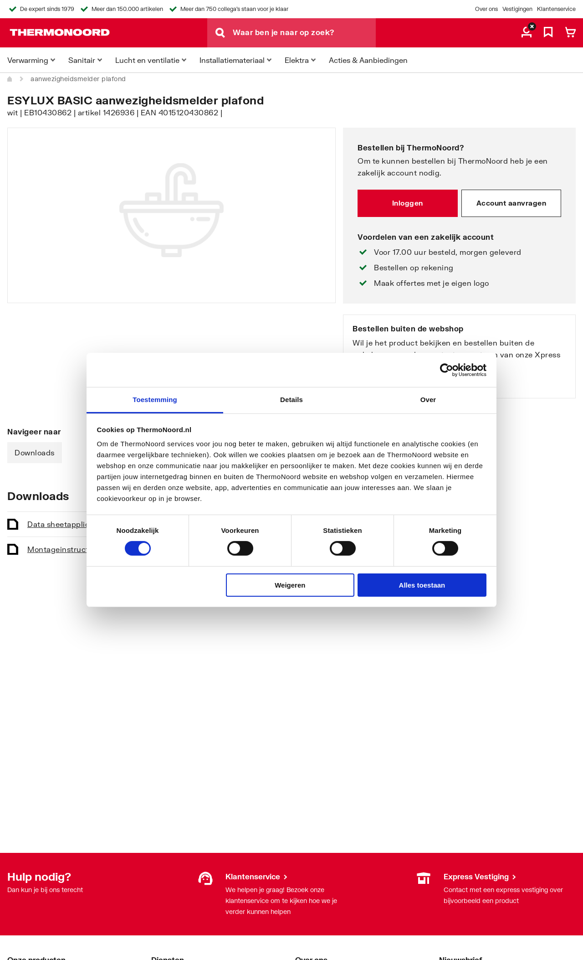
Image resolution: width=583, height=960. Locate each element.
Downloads (35, 452)
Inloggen (407, 203)
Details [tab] (291, 399)
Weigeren (290, 585)
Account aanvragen (511, 203)
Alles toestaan (422, 585)
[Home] (10, 79)
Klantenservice (556, 8)
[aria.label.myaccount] (527, 33)
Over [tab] (428, 399)
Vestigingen (517, 8)
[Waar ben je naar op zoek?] (304, 32)
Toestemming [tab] (155, 399)
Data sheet (76, 524)
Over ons (486, 8)
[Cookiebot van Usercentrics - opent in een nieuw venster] (446, 370)
